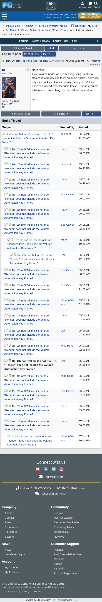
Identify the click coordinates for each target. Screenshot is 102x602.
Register (78, 25)
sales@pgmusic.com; (31, 587)
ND (3, 107)
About (8, 513)
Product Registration (66, 573)
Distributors (11, 527)
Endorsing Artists (64, 527)
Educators (11, 531)
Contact (9, 517)
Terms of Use (11, 591)
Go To (48, 54)
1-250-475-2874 (69, 17)
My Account (12, 567)
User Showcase (63, 517)
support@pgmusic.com (53, 587)
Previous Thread (22, 48)
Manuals (59, 558)
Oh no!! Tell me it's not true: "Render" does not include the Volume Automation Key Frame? (28, 138)
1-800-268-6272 (54, 17)
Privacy (25, 591)
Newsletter (54, 477)
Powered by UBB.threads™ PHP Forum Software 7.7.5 (51, 600)
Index (51, 48)
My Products (12, 572)
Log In (94, 25)
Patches (59, 549)
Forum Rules (61, 41)
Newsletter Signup (15, 554)
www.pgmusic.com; (11, 587)
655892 (96, 61)
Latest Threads (41, 41)
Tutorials (59, 568)
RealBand (11, 30)
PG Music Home (11, 26)
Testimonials (61, 531)
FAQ (74, 41)
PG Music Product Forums (52, 26)
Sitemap (9, 536)
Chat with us (50, 493)
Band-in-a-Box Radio (66, 522)
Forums (28, 26)
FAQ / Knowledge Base (68, 554)
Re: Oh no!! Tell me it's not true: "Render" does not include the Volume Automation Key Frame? (26, 153)
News (8, 549)
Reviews (59, 536)
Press (8, 522)
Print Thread (31, 54)
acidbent (58, 61)
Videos (58, 563)
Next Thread (80, 48)
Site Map (38, 591)
